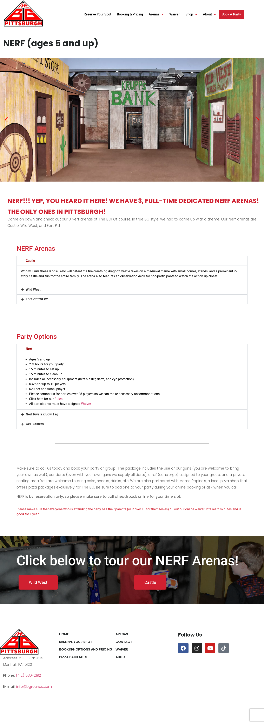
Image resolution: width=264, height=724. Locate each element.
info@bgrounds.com (34, 686)
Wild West (33, 289)
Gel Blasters (35, 424)
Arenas (156, 14)
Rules (58, 399)
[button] (6, 120)
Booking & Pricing (130, 14)
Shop (191, 14)
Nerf (29, 349)
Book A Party (231, 14)
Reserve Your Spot (97, 14)
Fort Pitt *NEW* (37, 299)
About (209, 14)
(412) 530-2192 (28, 675)
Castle (30, 261)
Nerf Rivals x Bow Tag (42, 414)
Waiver (174, 14)
